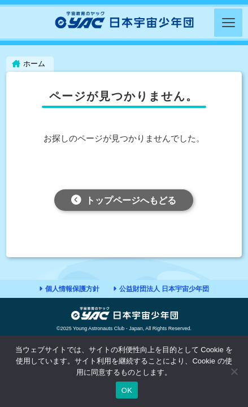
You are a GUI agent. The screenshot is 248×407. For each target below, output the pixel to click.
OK (126, 390)
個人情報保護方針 (72, 288)
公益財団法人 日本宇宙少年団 (164, 288)
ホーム (34, 63)
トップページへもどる (131, 200)
